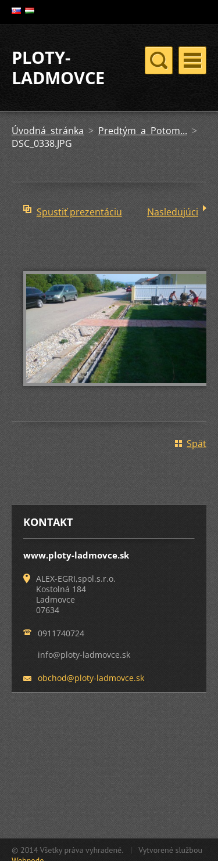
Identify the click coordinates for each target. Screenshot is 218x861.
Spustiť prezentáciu (79, 212)
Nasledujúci (172, 212)
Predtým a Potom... (142, 130)
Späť (196, 443)
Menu (192, 60)
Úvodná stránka (48, 130)
